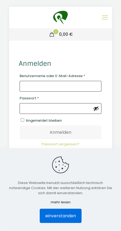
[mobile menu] (104, 17)
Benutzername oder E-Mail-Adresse (61, 75)
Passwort (39, 98)
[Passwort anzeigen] (96, 108)
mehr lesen (61, 202)
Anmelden (60, 132)
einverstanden (60, 216)
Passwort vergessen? (60, 144)
